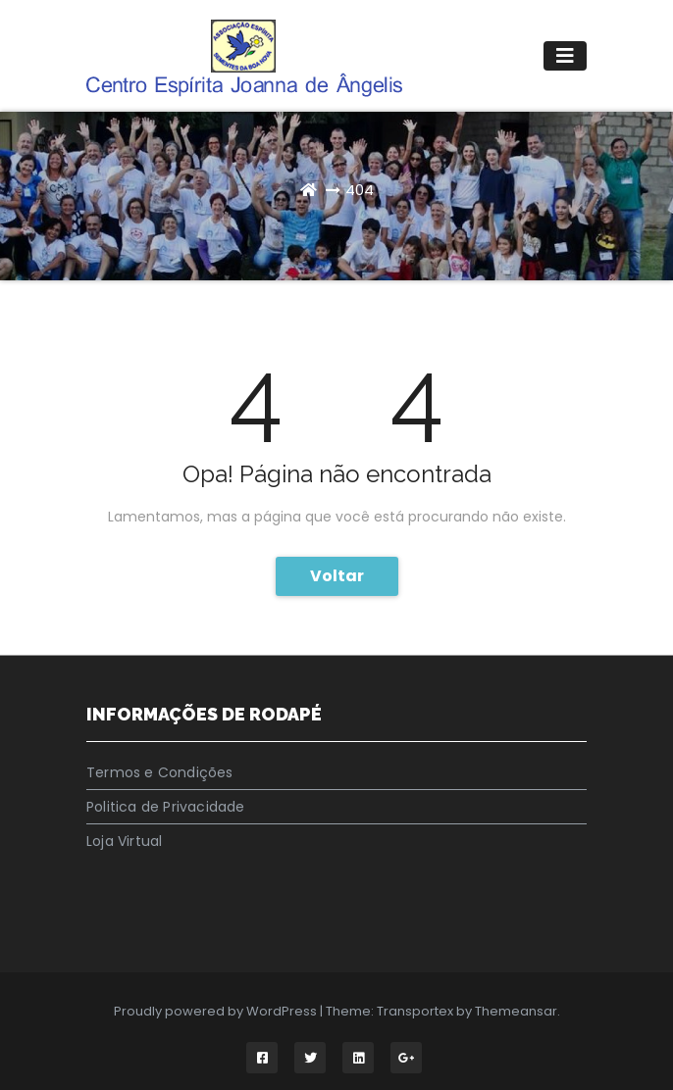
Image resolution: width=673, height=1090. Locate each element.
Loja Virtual (124, 841)
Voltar (337, 576)
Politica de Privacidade (165, 807)
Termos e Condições (159, 772)
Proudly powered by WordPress (217, 1011)
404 (359, 189)
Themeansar (516, 1011)
